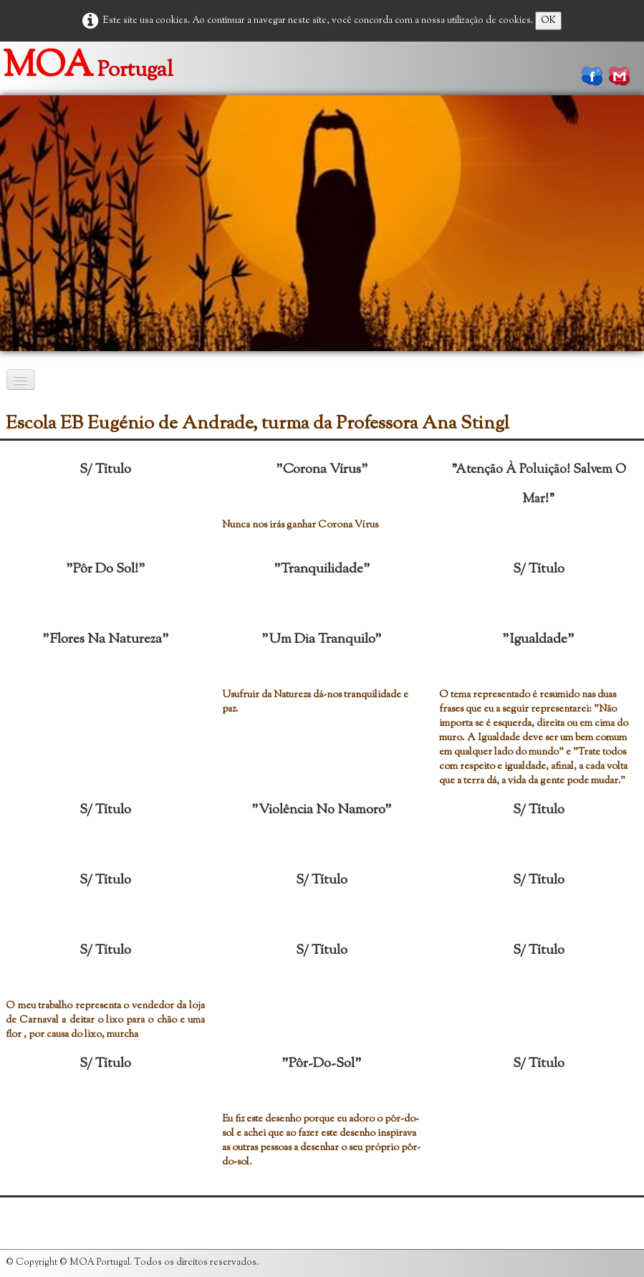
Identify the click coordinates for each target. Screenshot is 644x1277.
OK (548, 20)
